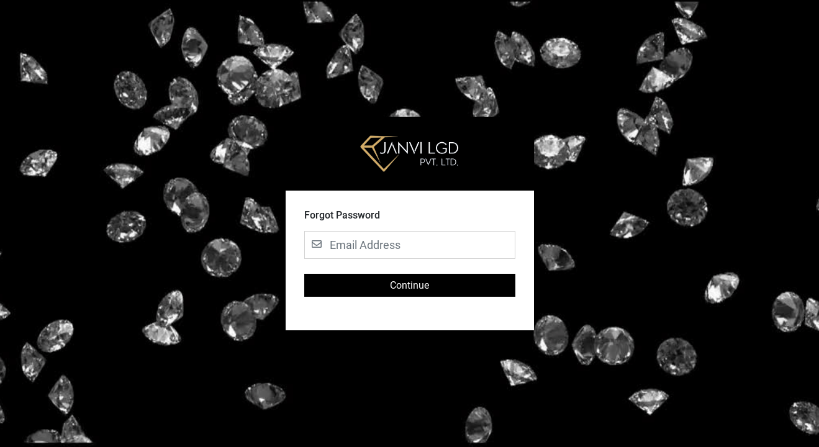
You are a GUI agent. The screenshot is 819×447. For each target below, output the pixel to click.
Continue (409, 285)
